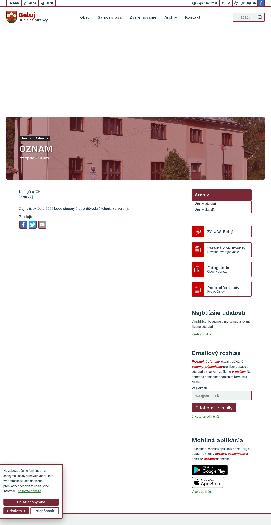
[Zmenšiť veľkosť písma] (223, 3)
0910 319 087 (242, 487)
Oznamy (26, 115)
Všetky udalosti (202, 252)
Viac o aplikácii (202, 409)
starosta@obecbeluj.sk (249, 492)
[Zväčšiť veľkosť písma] (236, 3)
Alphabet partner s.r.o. (157, 514)
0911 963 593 (242, 483)
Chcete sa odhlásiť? (205, 334)
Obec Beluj (206, 514)
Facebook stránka (245, 496)
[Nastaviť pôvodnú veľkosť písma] (229, 3)
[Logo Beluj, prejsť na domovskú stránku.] (27, 17)
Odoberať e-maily (214, 325)
